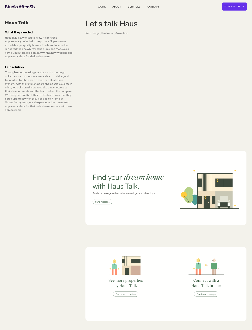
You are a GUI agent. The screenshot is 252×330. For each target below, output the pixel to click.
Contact (153, 7)
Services (134, 7)
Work (102, 7)
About (116, 7)
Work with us (234, 6)
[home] (20, 6)
